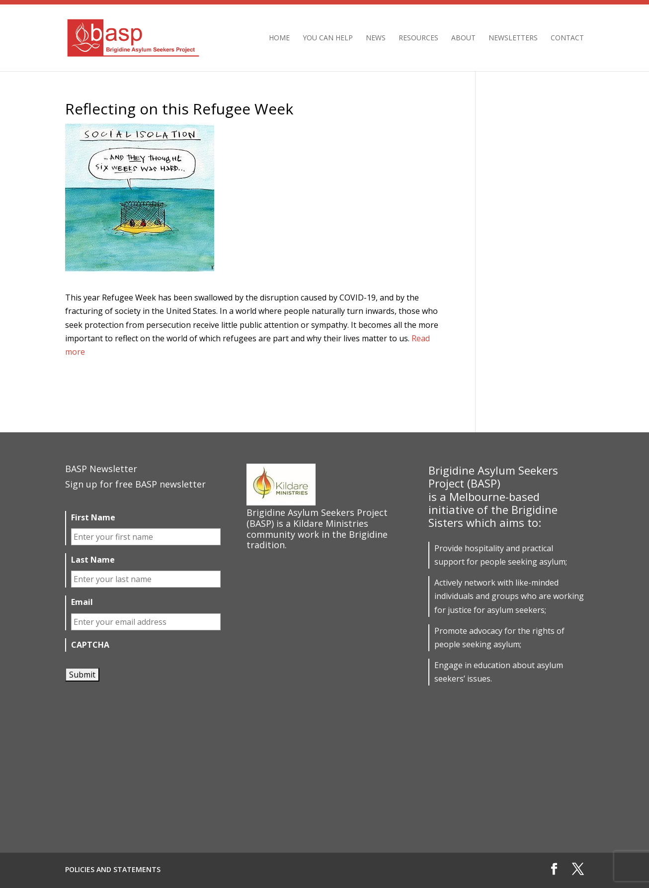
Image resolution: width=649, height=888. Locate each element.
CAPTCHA (90, 645)
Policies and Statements (113, 869)
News (376, 38)
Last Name (93, 560)
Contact (567, 38)
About (463, 38)
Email (82, 602)
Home (279, 38)
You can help (328, 38)
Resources (418, 38)
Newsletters (513, 38)
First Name (93, 517)
